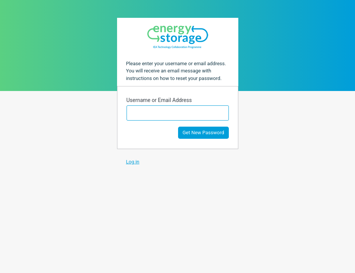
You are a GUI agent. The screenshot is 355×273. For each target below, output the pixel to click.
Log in (132, 162)
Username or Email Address (159, 100)
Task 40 (177, 37)
